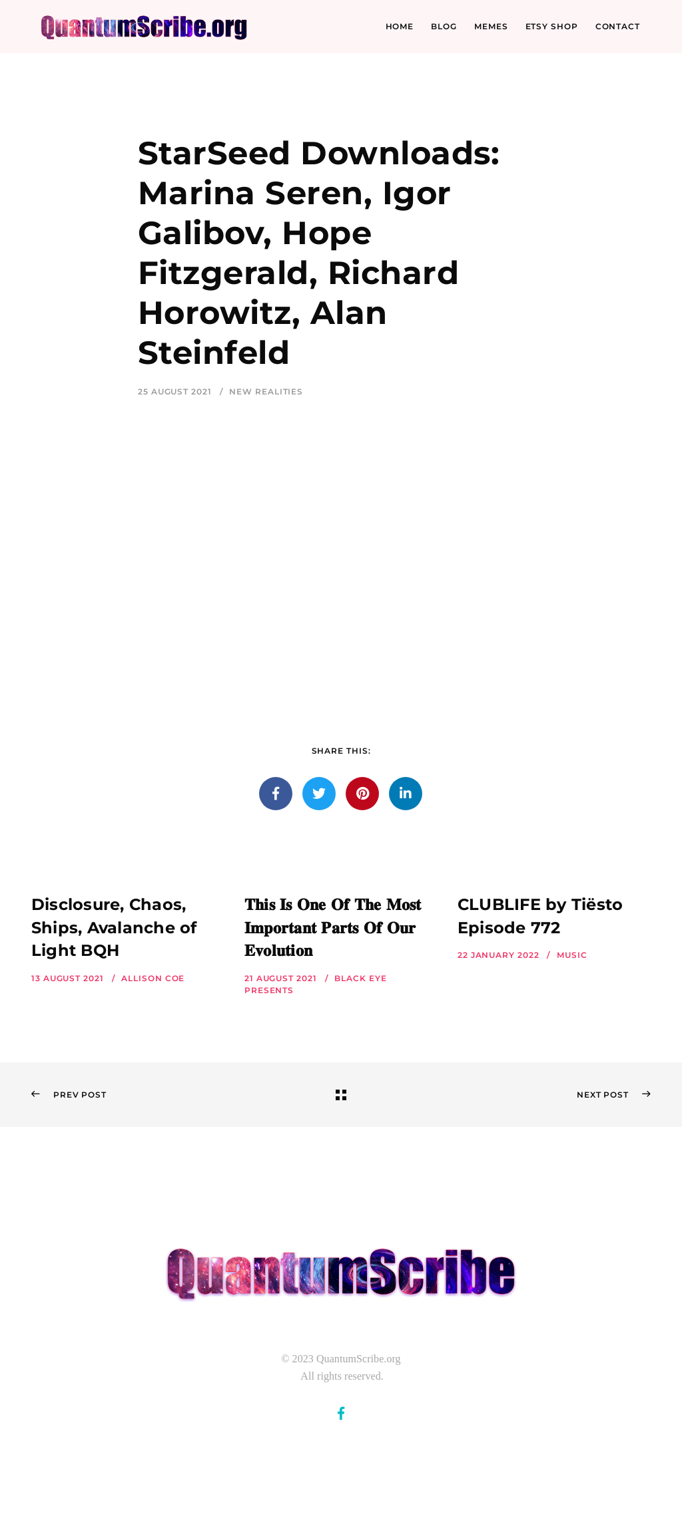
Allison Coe (152, 978)
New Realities (266, 391)
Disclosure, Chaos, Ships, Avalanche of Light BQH (114, 928)
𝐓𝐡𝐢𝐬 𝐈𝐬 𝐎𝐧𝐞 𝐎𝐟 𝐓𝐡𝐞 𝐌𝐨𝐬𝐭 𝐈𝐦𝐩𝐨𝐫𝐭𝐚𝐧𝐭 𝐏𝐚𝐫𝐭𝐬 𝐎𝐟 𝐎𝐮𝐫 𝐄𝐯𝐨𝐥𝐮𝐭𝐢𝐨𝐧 (333, 928)
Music (572, 955)
